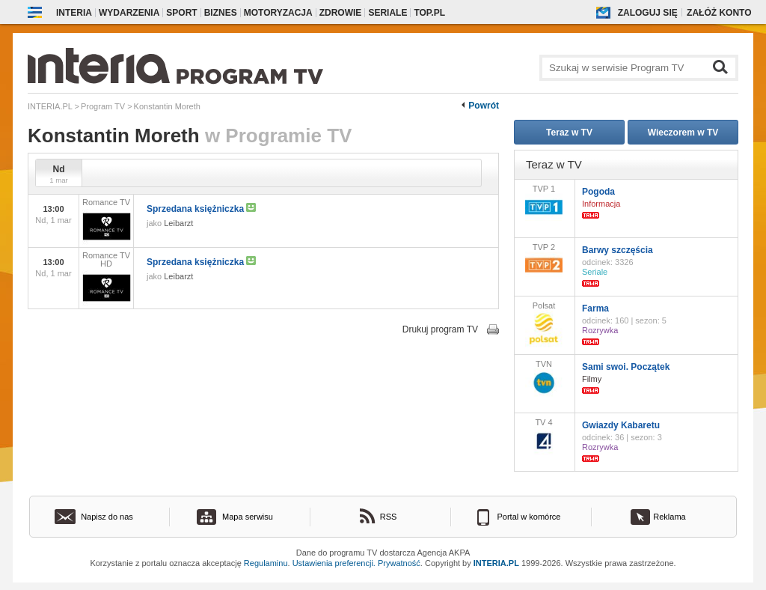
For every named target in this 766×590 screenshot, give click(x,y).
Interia (74, 12)
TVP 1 (544, 202)
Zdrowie (340, 12)
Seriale (387, 12)
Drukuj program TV (440, 329)
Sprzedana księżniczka (201, 208)
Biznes (220, 12)
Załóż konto (719, 12)
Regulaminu (266, 563)
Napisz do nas (107, 516)
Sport (181, 12)
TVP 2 (544, 261)
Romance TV (106, 221)
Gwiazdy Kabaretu (621, 425)
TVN (544, 378)
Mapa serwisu (247, 516)
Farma (595, 308)
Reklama (669, 516)
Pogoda (598, 191)
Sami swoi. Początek (626, 367)
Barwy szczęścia (617, 250)
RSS (388, 516)
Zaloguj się (648, 12)
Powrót (483, 105)
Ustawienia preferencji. (334, 563)
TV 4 (544, 436)
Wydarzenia (129, 12)
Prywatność (399, 563)
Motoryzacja (278, 12)
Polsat (544, 324)
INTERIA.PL (496, 563)
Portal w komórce (529, 516)
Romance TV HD (106, 278)
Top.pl (429, 12)
